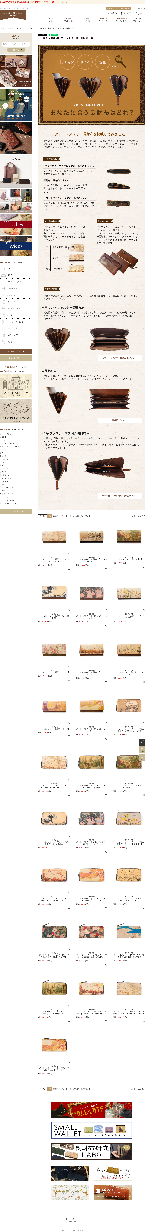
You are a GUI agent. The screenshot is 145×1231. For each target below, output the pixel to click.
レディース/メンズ (120, 20)
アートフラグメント (7, 500)
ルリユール (4, 459)
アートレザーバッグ (7, 488)
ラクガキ (3, 472)
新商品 (51, 20)
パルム (2, 465)
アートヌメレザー (29, 28)
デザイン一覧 (103, 20)
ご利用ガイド (129, 13)
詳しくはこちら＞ (59, 2)
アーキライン (5, 462)
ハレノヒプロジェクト (8, 503)
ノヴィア (3, 450)
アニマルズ (4, 468)
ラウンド (3, 437)
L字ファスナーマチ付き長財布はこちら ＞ (120, 496)
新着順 (55, 516)
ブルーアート (5, 453)
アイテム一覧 (68, 20)
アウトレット (137, 20)
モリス (2, 440)
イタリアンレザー (6, 478)
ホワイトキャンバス (7, 443)
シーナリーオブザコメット (9, 446)
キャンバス (4, 497)
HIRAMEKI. (5, 28)
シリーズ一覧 (86, 20)
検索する (16, 50)
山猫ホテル (4, 491)
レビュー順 (63, 516)
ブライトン (4, 481)
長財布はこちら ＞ (120, 420)
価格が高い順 (85, 516)
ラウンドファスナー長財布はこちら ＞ (120, 358)
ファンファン (5, 475)
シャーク (3, 456)
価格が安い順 (74, 516)
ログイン (114, 13)
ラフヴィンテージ (6, 494)
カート (142, 13)
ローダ (2, 484)
